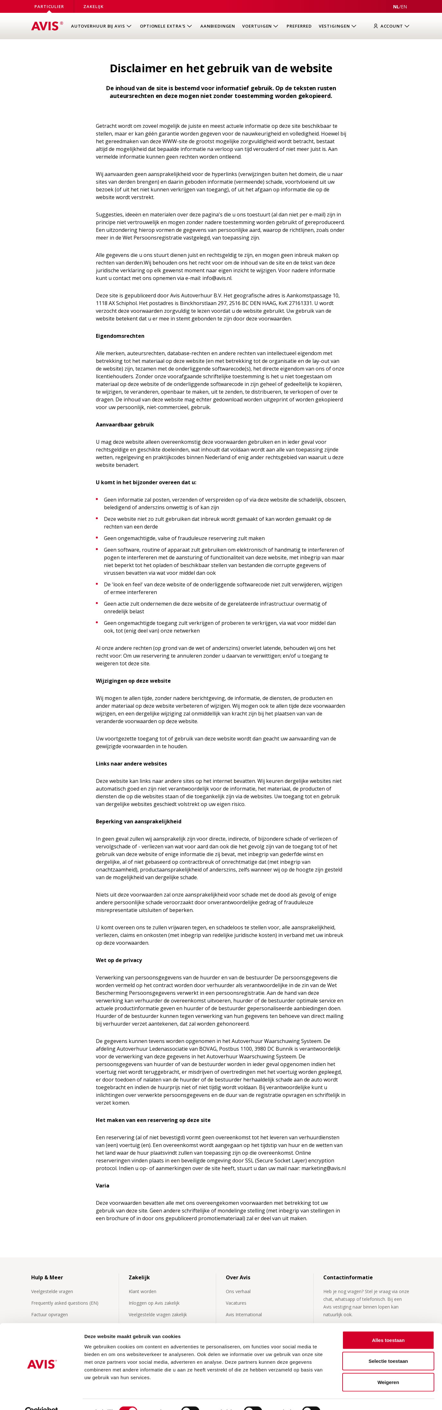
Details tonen (347, 1397)
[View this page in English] (404, 6)
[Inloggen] (393, 26)
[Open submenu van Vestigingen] (338, 26)
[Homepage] (47, 26)
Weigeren (388, 1368)
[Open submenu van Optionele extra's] (166, 26)
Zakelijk (93, 6)
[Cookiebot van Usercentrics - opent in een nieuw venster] (42, 1397)
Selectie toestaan (388, 1347)
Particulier (49, 6)
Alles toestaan (388, 1325)
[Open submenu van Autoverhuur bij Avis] (102, 26)
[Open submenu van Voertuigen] (261, 26)
